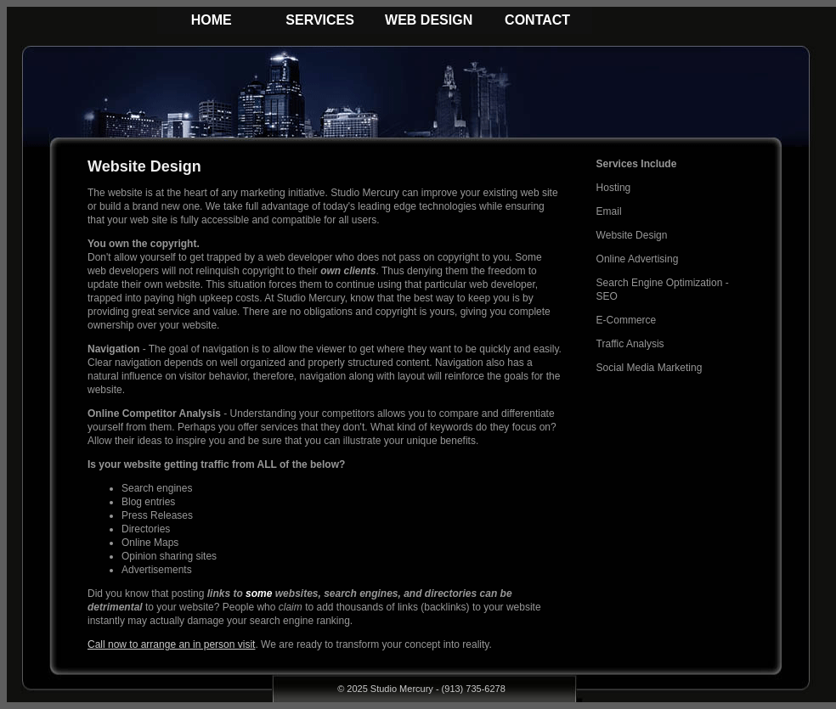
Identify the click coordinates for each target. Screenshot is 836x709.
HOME (211, 20)
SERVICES (319, 20)
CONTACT (537, 20)
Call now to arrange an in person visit (171, 644)
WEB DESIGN (428, 20)
